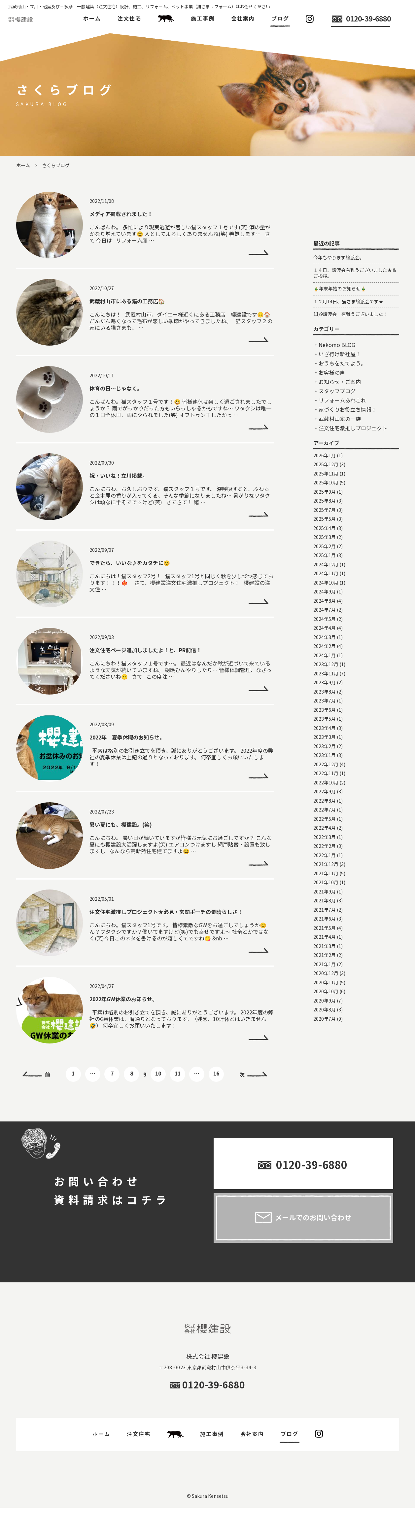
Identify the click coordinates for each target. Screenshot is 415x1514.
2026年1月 (324, 521)
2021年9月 (324, 957)
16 (216, 1073)
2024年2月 (324, 712)
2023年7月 (324, 766)
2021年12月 (325, 930)
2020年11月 (325, 1048)
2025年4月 (324, 594)
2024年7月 (324, 675)
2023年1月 (324, 821)
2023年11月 (325, 739)
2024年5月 (324, 685)
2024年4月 (324, 694)
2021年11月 (325, 939)
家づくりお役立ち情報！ (348, 475)
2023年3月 (324, 803)
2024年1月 (324, 721)
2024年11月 (325, 639)
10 (158, 1073)
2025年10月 (325, 548)
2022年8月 (324, 866)
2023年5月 (324, 784)
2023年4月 (324, 794)
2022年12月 (325, 830)
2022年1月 (324, 921)
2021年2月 (324, 1021)
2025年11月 (325, 539)
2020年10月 (325, 1057)
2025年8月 (324, 566)
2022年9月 (324, 857)
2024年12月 (325, 630)
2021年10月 (325, 948)
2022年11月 (325, 839)
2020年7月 (324, 1084)
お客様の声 (332, 438)
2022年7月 (324, 875)
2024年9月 (324, 657)
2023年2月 (324, 812)
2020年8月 (324, 1075)
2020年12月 (325, 1039)
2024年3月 (324, 703)
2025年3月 (324, 603)
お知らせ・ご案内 (340, 448)
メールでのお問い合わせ (313, 1223)
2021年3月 (324, 1012)
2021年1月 (324, 1030)
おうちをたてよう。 (342, 429)
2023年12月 (325, 730)
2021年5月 (324, 994)
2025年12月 (325, 530)
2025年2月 (324, 612)
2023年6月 (324, 776)
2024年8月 (324, 666)
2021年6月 (324, 984)
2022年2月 (324, 912)
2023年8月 (324, 757)
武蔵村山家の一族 (340, 485)
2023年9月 (324, 748)
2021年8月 (324, 966)
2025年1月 (324, 621)
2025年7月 (324, 576)
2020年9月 (324, 1066)
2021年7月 (324, 975)
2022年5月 (324, 885)
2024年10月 (325, 648)
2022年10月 (325, 848)
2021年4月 (324, 1003)
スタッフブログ (337, 457)
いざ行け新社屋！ (340, 420)
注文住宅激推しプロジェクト (353, 494)
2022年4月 (324, 893)
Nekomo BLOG (337, 411)
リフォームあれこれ (342, 466)
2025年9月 (324, 557)
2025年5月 (324, 585)
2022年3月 (324, 903)
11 (178, 1073)
